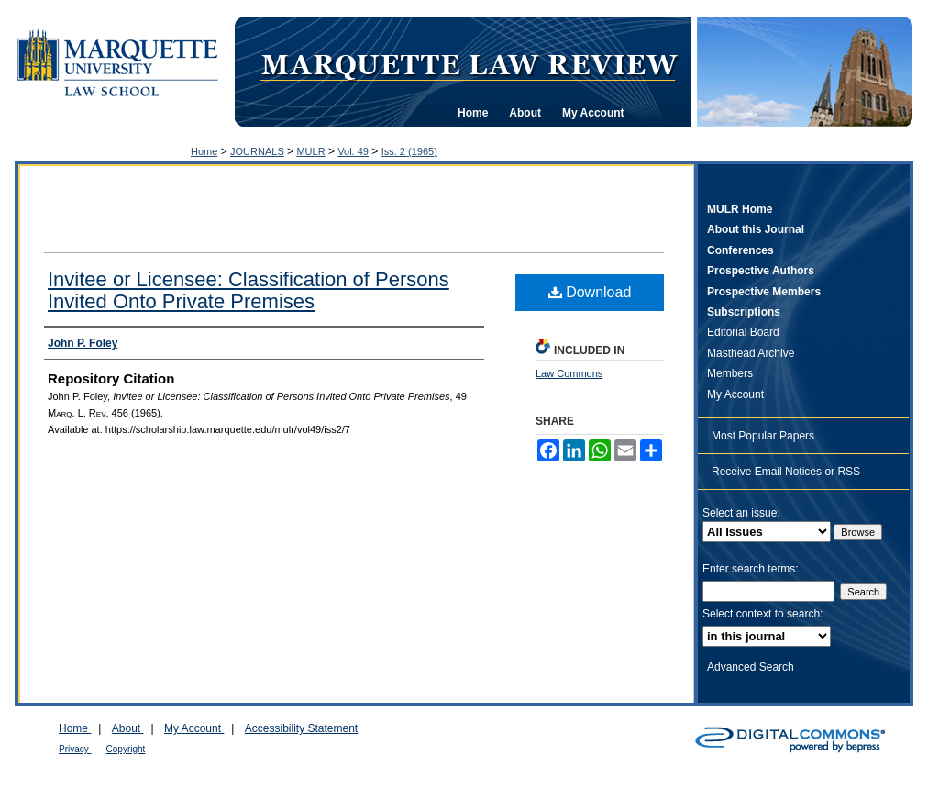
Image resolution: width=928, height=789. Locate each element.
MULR (310, 151)
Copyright (126, 749)
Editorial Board (743, 332)
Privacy (75, 749)
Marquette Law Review (469, 63)
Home (204, 151)
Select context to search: (762, 613)
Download (590, 292)
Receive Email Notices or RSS (786, 471)
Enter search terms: (750, 568)
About (128, 728)
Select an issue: (741, 512)
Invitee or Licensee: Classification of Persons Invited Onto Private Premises (248, 290)
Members (730, 373)
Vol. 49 (353, 151)
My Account (735, 394)
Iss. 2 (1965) (409, 151)
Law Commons (569, 373)
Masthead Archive (750, 353)
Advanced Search (750, 667)
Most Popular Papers (763, 435)
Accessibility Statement (301, 728)
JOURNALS (257, 151)
